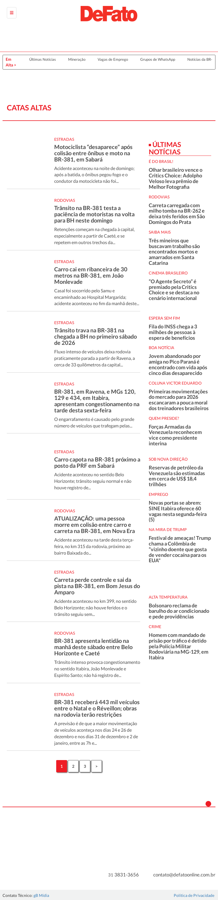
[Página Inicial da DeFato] (109, 14)
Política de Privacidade (194, 895)
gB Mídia (41, 895)
